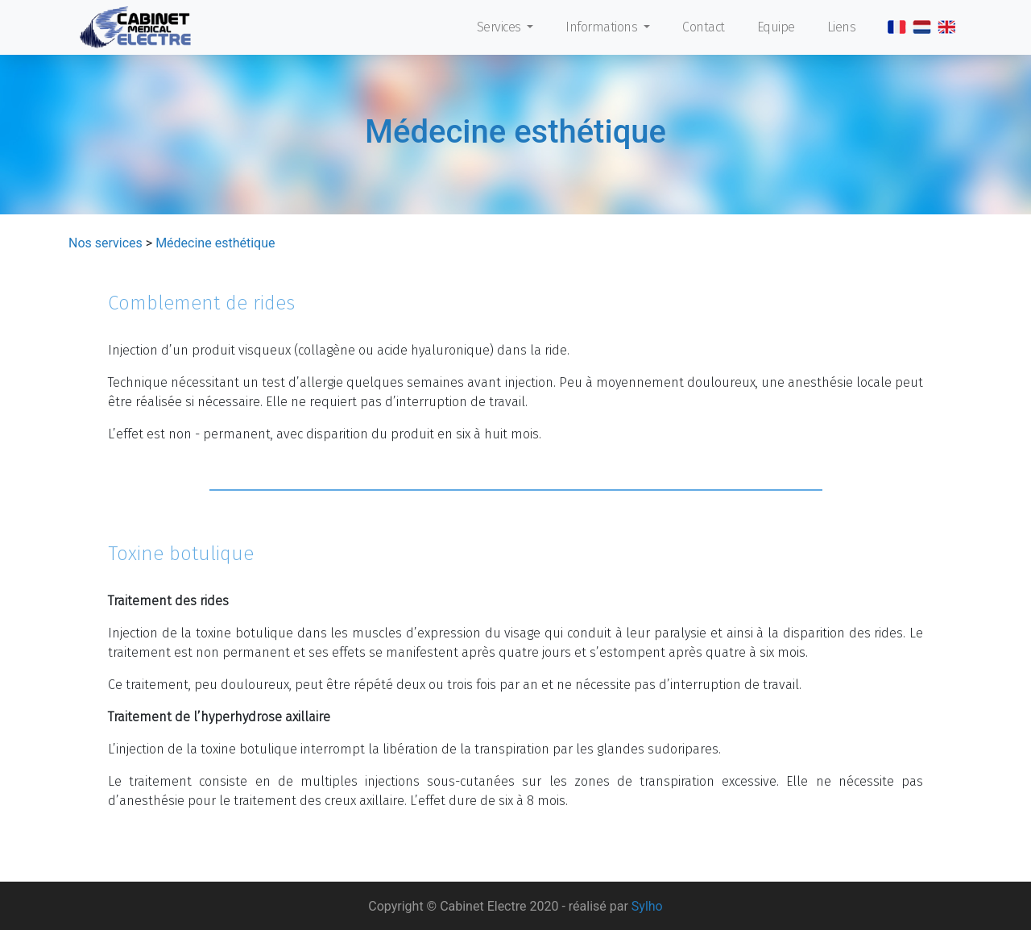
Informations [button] (602, 27)
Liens (841, 27)
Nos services (105, 243)
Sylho (647, 906)
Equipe (776, 27)
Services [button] (500, 27)
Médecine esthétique (215, 243)
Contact (703, 27)
